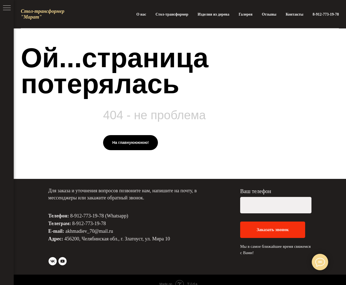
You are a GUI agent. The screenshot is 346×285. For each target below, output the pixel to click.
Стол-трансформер (171, 14)
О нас (141, 14)
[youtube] (62, 261)
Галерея (245, 14)
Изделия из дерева (213, 14)
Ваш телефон (255, 191)
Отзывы (269, 14)
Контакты (294, 14)
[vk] (53, 261)
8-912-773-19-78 (326, 14)
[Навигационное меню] (7, 8)
